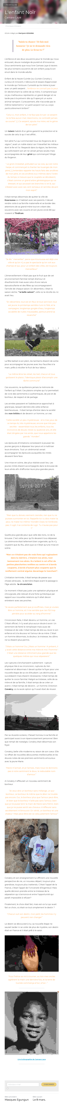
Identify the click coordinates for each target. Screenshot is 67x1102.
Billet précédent (11, 1069)
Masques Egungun (17, 1071)
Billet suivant (39, 1069)
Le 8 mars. (41, 1071)
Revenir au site (10, 5)
